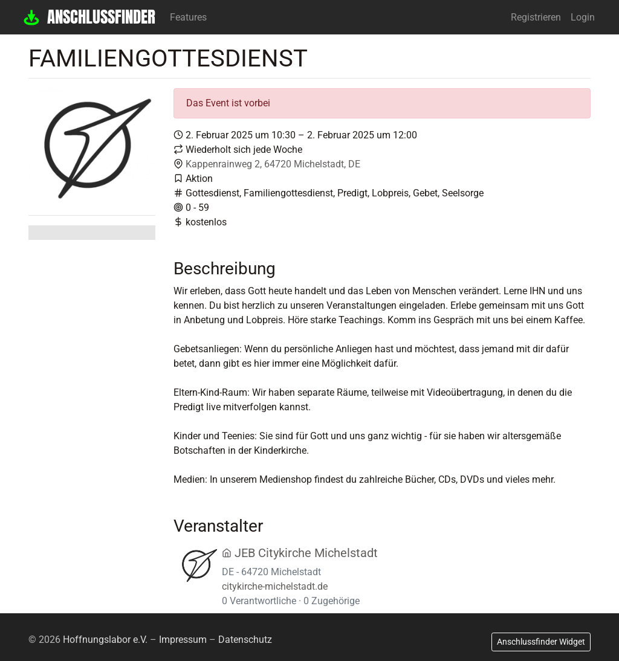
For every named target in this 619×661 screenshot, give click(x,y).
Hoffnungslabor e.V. (105, 639)
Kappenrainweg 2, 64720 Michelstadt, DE (273, 164)
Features (188, 17)
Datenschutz (245, 639)
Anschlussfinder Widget (541, 641)
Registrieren (536, 17)
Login (583, 17)
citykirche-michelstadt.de (275, 586)
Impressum (183, 639)
